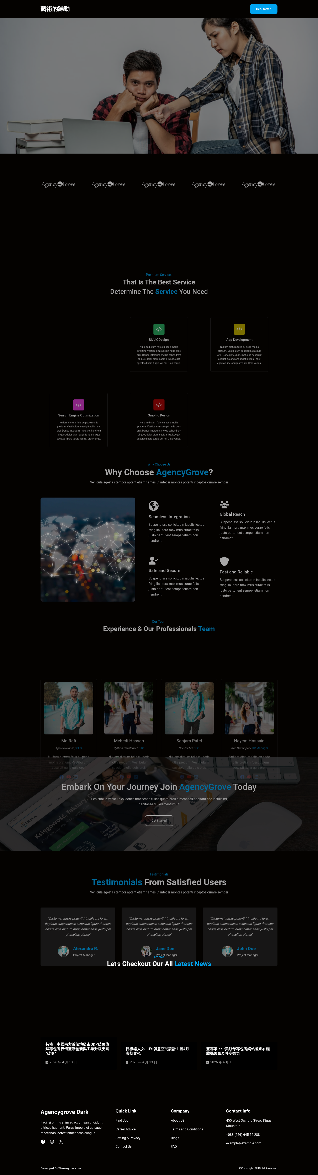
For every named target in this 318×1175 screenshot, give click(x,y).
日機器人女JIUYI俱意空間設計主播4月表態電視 (157, 1051)
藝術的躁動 (55, 8)
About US (178, 1120)
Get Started (263, 9)
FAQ (174, 1147)
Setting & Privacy (128, 1138)
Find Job (122, 1120)
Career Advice (126, 1129)
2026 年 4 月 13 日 (63, 1062)
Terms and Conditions (187, 1129)
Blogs (175, 1138)
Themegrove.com (69, 1168)
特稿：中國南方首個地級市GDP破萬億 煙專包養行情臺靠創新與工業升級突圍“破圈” (77, 1048)
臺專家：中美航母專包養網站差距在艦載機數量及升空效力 (238, 1051)
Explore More (56, 114)
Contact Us (124, 1147)
